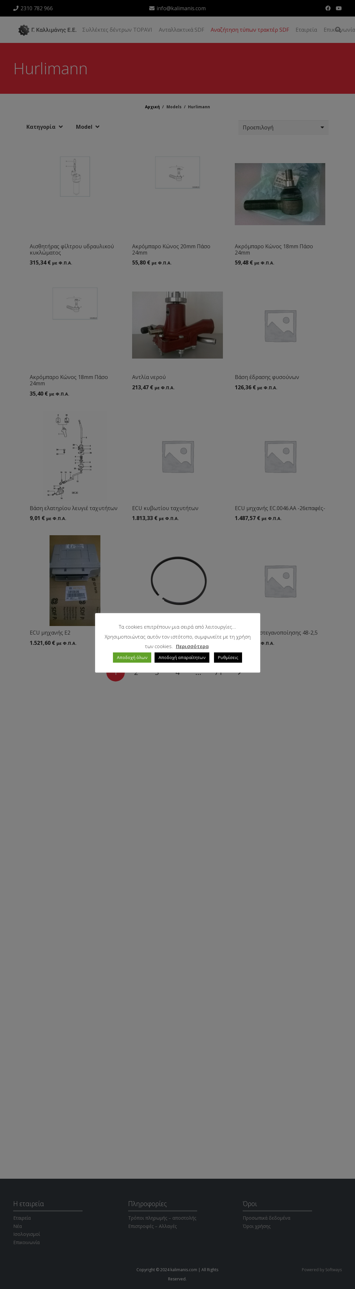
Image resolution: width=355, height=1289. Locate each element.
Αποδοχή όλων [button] (132, 657)
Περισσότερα (192, 646)
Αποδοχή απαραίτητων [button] (182, 657)
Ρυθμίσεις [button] (228, 657)
